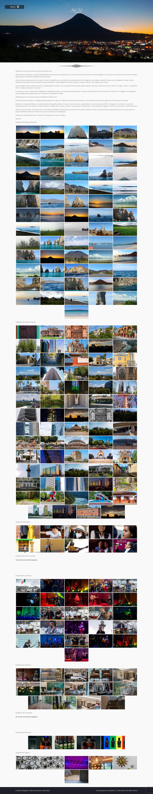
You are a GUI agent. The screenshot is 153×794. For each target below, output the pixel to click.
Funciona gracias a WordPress (106, 790)
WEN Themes (133, 790)
